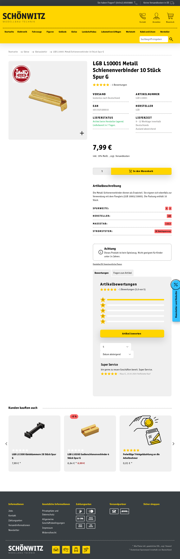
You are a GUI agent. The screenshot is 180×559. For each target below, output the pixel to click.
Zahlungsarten (15, 520)
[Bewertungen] (132, 85)
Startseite (9, 31)
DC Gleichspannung (163, 231)
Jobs (10, 510)
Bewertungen (102, 272)
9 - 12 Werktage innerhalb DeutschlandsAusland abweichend (148, 125)
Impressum (47, 527)
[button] (143, 18)
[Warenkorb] (170, 18)
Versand (168, 546)
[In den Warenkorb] (141, 171)
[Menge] (102, 171)
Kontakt (12, 515)
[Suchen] (154, 39)
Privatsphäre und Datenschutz (50, 512)
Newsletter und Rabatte (176, 304)
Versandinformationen (19, 525)
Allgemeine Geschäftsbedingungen (53, 521)
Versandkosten (122, 156)
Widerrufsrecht (49, 532)
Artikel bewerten (131, 333)
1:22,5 (168, 223)
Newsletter (13, 530)
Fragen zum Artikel (122, 272)
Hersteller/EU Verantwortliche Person (107, 264)
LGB (169, 216)
